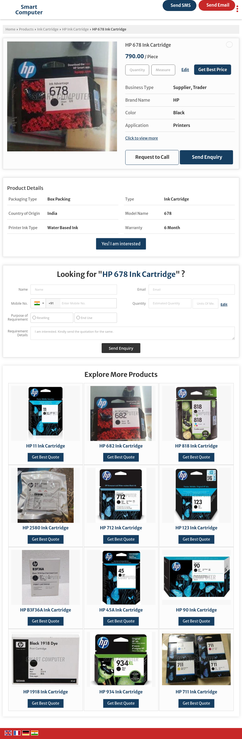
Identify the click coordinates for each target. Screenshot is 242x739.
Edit (185, 69)
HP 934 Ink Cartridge (121, 691)
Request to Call (152, 157)
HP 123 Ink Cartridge (197, 527)
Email (141, 289)
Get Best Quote (45, 457)
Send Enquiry (207, 157)
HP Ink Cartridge (75, 29)
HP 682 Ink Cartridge (121, 446)
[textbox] (163, 70)
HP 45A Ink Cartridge (121, 610)
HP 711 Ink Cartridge (196, 691)
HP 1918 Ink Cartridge (45, 691)
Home (10, 29)
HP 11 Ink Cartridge (45, 446)
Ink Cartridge (48, 29)
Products (26, 29)
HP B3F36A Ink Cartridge (45, 610)
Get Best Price (212, 69)
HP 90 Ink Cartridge (196, 610)
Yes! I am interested (121, 243)
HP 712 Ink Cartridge (121, 527)
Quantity (139, 303)
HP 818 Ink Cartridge (196, 446)
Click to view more (141, 138)
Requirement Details (18, 333)
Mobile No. (19, 303)
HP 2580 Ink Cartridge (45, 527)
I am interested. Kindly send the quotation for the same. (132, 333)
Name (23, 289)
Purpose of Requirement (18, 317)
